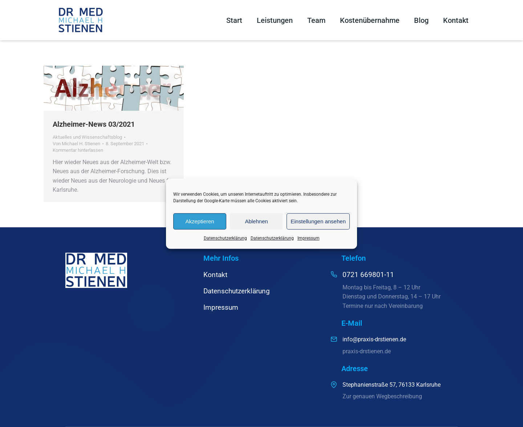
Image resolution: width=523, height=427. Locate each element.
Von (76, 143)
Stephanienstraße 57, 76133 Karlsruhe (391, 384)
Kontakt (456, 20)
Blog (421, 20)
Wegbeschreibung (399, 396)
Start (234, 20)
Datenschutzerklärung (225, 238)
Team (316, 20)
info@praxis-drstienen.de (374, 339)
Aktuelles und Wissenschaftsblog (87, 137)
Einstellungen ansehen (318, 221)
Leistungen (275, 20)
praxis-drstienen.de (366, 351)
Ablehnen (256, 221)
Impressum (308, 238)
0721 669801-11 (368, 275)
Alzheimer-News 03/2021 (94, 124)
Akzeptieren (199, 221)
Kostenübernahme (370, 20)
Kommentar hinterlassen (78, 150)
